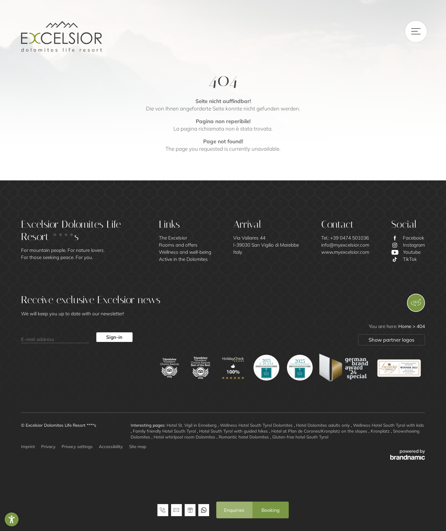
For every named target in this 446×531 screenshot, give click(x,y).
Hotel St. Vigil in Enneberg (192, 425)
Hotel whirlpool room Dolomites (185, 436)
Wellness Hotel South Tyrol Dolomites (257, 425)
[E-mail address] (55, 337)
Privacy (48, 446)
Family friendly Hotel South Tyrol (165, 431)
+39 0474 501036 (349, 238)
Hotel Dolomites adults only (323, 425)
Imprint (28, 446)
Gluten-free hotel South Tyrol (300, 436)
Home (405, 326)
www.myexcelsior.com (345, 252)
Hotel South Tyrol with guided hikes (234, 431)
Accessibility (111, 446)
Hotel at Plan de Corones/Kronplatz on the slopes (320, 431)
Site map (137, 446)
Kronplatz (381, 431)
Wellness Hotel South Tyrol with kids (388, 425)
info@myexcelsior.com (345, 245)
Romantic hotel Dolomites (244, 436)
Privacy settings (77, 446)
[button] (12, 519)
